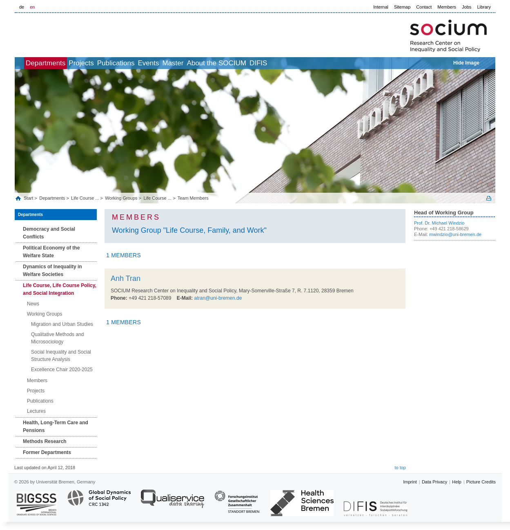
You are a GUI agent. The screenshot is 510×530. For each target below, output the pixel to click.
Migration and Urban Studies (62, 324)
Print (488, 198)
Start (29, 198)
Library (484, 6)
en (32, 6)
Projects (103, 63)
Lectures (36, 411)
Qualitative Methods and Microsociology (57, 338)
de (21, 6)
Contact (424, 6)
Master (222, 63)
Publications (147, 63)
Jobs (466, 6)
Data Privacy (434, 481)
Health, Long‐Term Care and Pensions (55, 426)
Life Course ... (85, 198)
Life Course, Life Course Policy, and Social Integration (59, 289)
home (24, 63)
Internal (380, 6)
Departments (59, 63)
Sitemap (402, 6)
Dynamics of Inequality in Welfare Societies (52, 270)
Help (456, 481)
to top (400, 467)
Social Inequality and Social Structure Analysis (61, 355)
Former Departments (47, 452)
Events (188, 63)
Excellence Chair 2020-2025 (62, 369)
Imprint (410, 481)
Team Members (193, 198)
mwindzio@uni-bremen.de (455, 234)
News (33, 304)
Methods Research (45, 441)
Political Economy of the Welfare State (51, 251)
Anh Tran (125, 278)
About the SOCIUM (275, 63)
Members (446, 6)
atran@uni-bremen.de (218, 298)
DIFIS (325, 63)
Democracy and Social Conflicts (49, 233)
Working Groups (121, 198)
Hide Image (466, 63)
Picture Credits (481, 481)
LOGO (77, 33)
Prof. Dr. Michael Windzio (439, 222)
